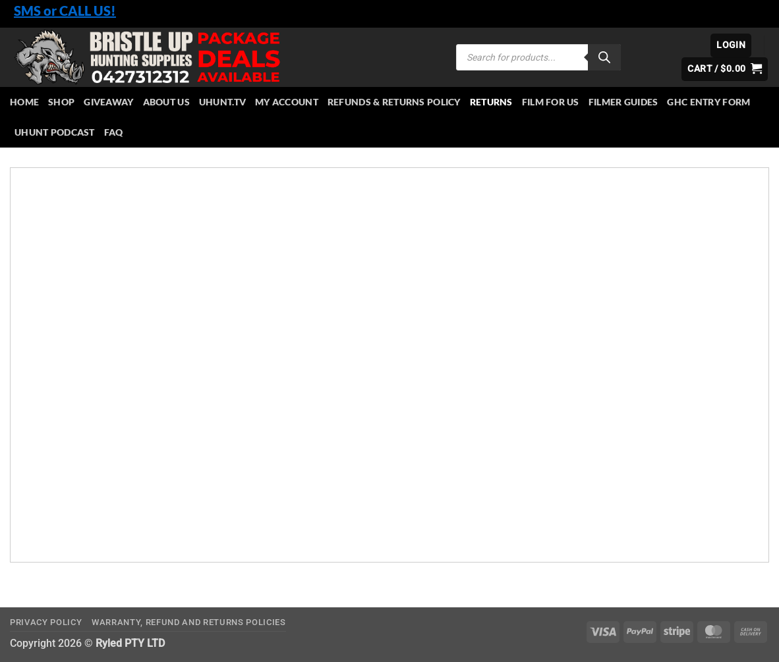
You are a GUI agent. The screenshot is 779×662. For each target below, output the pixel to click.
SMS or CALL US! (65, 10)
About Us (166, 101)
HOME (24, 101)
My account (286, 101)
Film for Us (550, 101)
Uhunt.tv (222, 101)
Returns (491, 101)
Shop (61, 101)
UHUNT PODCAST (54, 132)
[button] (730, 45)
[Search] (604, 57)
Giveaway (108, 101)
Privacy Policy (46, 622)
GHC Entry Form (708, 101)
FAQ (113, 132)
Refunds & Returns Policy (394, 101)
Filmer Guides (623, 101)
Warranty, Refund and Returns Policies (189, 622)
